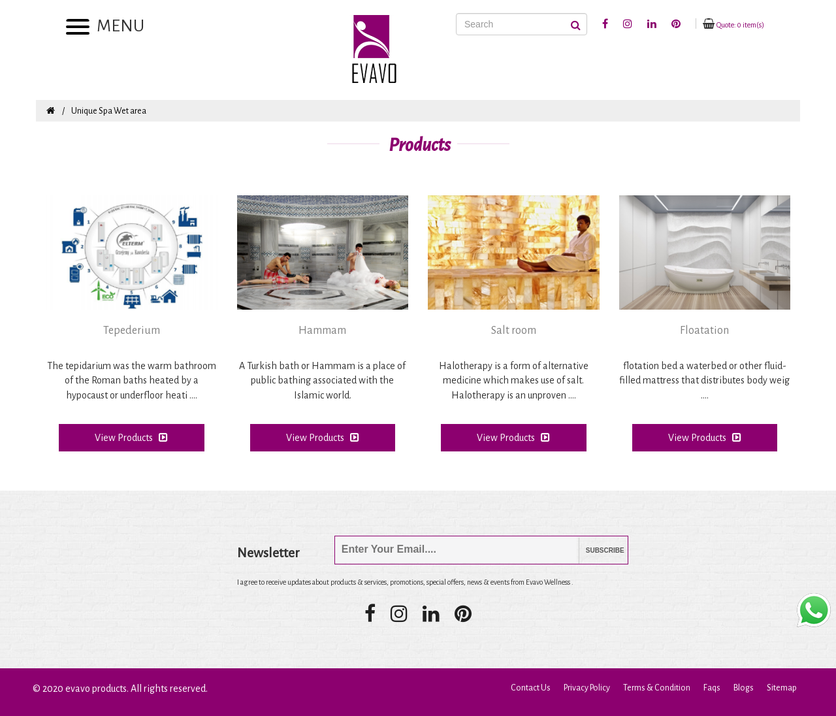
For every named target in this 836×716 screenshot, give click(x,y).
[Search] (521, 24)
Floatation (704, 330)
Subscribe (595, 550)
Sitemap (782, 687)
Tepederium (131, 330)
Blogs (743, 687)
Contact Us (531, 687)
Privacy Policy (587, 687)
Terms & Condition (656, 687)
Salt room (513, 330)
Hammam (322, 330)
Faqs (711, 687)
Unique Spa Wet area (108, 111)
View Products (131, 437)
